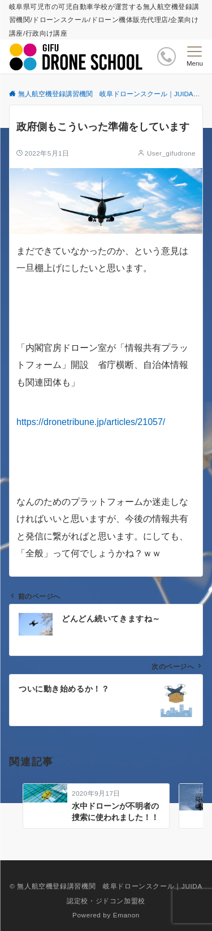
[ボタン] (166, 56)
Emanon (126, 915)
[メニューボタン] (195, 56)
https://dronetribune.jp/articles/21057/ (90, 422)
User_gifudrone (171, 153)
